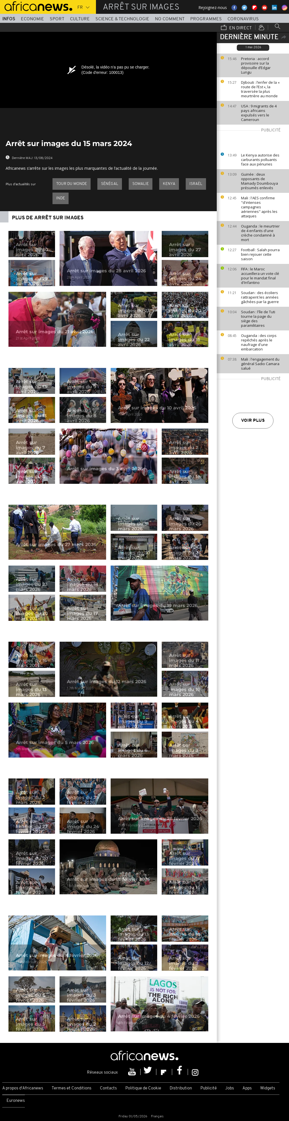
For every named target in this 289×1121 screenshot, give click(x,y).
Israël (195, 184)
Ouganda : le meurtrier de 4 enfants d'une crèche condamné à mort (260, 233)
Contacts (108, 1088)
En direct (236, 27)
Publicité (208, 1088)
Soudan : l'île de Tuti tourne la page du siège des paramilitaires (258, 319)
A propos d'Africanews (22, 1088)
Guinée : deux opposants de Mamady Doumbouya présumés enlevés (259, 181)
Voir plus (253, 420)
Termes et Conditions (71, 1088)
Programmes (206, 19)
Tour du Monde (71, 184)
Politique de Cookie (143, 1088)
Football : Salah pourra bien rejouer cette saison (260, 254)
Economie (32, 19)
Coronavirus (243, 19)
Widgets (267, 1088)
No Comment (170, 19)
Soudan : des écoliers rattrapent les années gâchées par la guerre (260, 297)
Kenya (169, 184)
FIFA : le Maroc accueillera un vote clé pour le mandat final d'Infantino (260, 276)
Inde (60, 198)
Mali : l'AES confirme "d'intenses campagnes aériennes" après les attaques (259, 207)
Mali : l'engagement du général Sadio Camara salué (260, 363)
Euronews (15, 1101)
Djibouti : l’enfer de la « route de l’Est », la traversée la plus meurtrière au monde (260, 89)
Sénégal (109, 184)
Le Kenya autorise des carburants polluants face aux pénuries (260, 159)
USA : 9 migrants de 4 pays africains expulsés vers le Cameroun (259, 113)
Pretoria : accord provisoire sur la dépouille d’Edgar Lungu (256, 65)
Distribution (181, 1088)
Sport (57, 19)
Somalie (140, 184)
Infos (8, 19)
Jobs (229, 1088)
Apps (247, 1088)
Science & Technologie (122, 19)
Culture (80, 19)
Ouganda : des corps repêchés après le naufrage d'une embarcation (259, 342)
